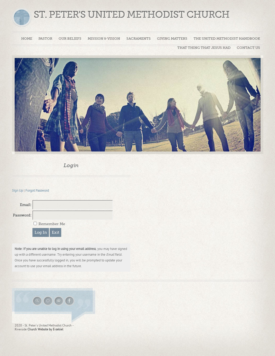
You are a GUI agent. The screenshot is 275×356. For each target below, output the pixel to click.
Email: (25, 205)
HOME (26, 38)
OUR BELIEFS (70, 38)
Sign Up (17, 191)
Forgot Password (37, 191)
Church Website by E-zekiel (45, 329)
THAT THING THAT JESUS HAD (204, 48)
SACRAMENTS (138, 38)
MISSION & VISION (104, 38)
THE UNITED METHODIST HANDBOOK (227, 38)
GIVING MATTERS (172, 38)
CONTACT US (248, 48)
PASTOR (45, 38)
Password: (22, 215)
